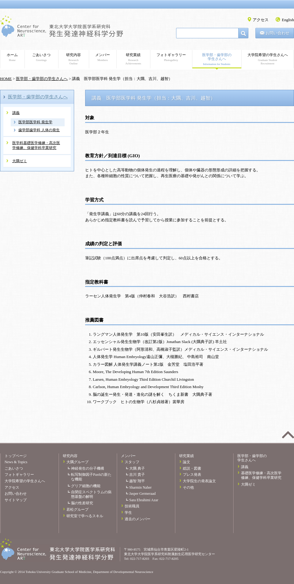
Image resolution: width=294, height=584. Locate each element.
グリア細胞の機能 (85, 486)
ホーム (12, 57)
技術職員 (132, 506)
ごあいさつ (41, 57)
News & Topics (16, 462)
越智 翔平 (137, 481)
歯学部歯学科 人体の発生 (39, 130)
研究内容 (73, 59)
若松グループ (77, 509)
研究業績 (133, 59)
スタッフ (132, 462)
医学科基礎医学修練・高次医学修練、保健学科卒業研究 (36, 145)
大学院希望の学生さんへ (267, 59)
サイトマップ (16, 500)
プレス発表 (192, 474)
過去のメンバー (137, 519)
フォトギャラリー (171, 57)
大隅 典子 (137, 468)
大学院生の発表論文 (199, 481)
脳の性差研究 (82, 503)
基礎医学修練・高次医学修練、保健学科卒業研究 (261, 475)
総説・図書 (192, 468)
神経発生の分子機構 (87, 468)
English (288, 19)
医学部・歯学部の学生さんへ (216, 59)
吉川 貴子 (137, 474)
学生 (128, 512)
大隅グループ (77, 462)
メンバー (102, 57)
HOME (6, 78)
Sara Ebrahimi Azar (143, 500)
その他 (188, 487)
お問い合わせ (277, 33)
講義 (16, 113)
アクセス (261, 19)
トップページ (16, 456)
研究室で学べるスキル (84, 516)
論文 (186, 462)
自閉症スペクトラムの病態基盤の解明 (91, 494)
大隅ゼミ (19, 161)
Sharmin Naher (140, 487)
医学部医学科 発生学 (35, 122)
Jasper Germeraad (142, 493)
